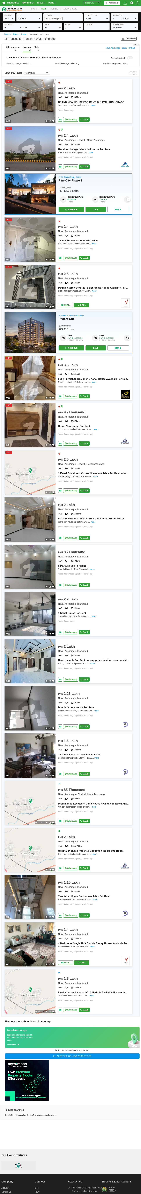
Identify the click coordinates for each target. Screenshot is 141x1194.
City (19, 15)
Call (84, 119)
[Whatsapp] (70, 120)
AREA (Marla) (118, 15)
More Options (118, 24)
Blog (37, 1188)
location (48, 15)
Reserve (71, 210)
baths (67, 24)
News (37, 1192)
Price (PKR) (9, 24)
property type (91, 15)
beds (47, 24)
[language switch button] (125, 3)
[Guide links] (72, 1037)
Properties (13, 3)
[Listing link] (68, 101)
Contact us (6, 1192)
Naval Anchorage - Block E (116, 64)
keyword (89, 24)
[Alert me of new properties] (72, 1056)
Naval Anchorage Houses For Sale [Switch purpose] (120, 48)
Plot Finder (28, 3)
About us (5, 1188)
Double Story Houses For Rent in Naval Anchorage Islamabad (31, 1115)
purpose (8, 15)
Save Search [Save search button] (129, 39)
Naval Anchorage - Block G (19, 64)
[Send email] (60, 120)
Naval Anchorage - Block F (67, 64)
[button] (9, 18)
